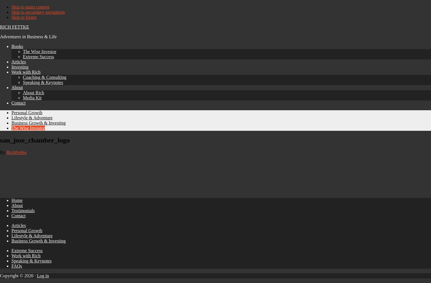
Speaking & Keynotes (31, 260)
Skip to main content (30, 7)
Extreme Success (27, 250)
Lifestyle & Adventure (32, 235)
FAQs (16, 266)
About (17, 205)
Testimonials (23, 210)
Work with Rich (26, 255)
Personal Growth (26, 230)
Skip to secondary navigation (38, 12)
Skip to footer (24, 17)
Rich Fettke (14, 27)
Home (17, 200)
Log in (43, 275)
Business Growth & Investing (38, 240)
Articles (18, 225)
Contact (18, 215)
